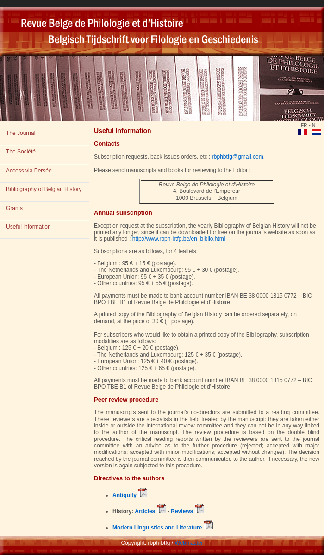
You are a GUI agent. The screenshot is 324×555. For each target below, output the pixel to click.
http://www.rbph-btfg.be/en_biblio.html (178, 239)
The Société (21, 151)
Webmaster (188, 543)
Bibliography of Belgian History (43, 189)
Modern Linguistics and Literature (162, 527)
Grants (14, 208)
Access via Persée (29, 170)
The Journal (20, 133)
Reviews (187, 511)
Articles (149, 511)
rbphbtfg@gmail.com (237, 156)
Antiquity (129, 495)
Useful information (28, 226)
